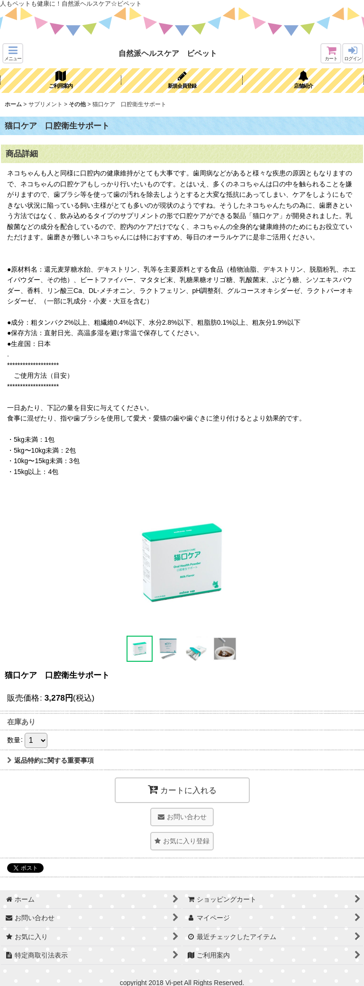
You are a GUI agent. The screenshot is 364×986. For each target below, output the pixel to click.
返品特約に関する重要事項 (50, 760)
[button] (12, 53)
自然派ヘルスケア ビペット (167, 53)
